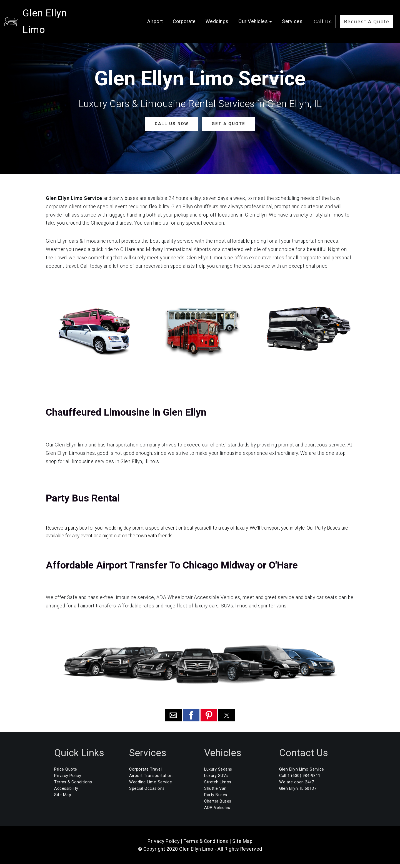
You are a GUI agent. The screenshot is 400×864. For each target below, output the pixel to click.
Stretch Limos (217, 781)
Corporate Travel (145, 769)
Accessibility (66, 788)
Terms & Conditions (73, 781)
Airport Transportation (150, 775)
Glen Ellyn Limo (57, 13)
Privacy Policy (67, 775)
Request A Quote (366, 13)
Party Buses (215, 794)
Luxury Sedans (218, 769)
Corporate (184, 13)
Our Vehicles (253, 13)
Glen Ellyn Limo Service (301, 769)
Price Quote (65, 769)
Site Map (62, 794)
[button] (173, 715)
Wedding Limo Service (150, 781)
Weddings (217, 13)
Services (292, 13)
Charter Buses (217, 801)
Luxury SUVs (216, 775)
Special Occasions (147, 788)
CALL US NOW (172, 123)
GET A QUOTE (227, 123)
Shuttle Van (215, 788)
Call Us (323, 13)
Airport (155, 13)
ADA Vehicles (217, 807)
